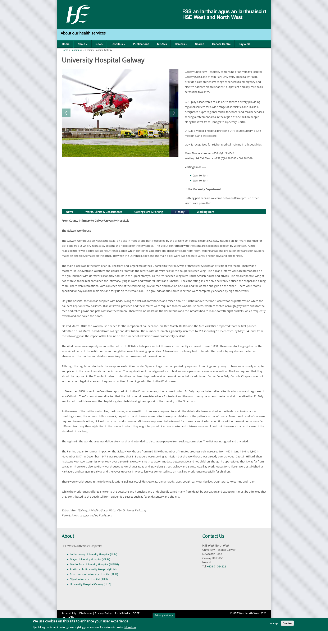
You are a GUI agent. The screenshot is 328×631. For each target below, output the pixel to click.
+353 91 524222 (216, 566)
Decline (287, 623)
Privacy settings (163, 615)
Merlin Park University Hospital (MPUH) (94, 564)
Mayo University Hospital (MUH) (90, 559)
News (99, 44)
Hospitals (75, 49)
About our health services (84, 33)
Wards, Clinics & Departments (103, 212)
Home (65, 44)
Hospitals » (117, 44)
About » (82, 44)
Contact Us (213, 536)
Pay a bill (244, 44)
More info (130, 627)
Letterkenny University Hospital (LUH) (93, 554)
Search (199, 44)
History (181, 211)
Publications (141, 44)
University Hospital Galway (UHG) (90, 584)
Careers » (181, 44)
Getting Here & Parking (148, 212)
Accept (274, 623)
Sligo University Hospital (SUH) (89, 579)
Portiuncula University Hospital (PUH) (93, 569)
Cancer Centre (221, 44)
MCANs (162, 44)
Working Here (205, 212)
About (68, 536)
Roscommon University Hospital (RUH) (94, 574)
